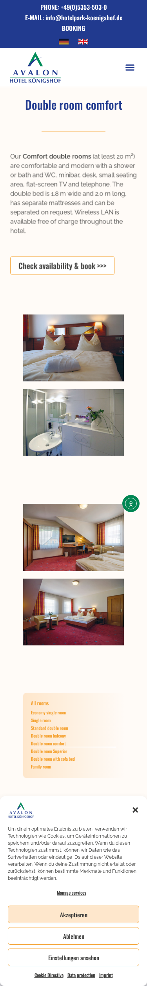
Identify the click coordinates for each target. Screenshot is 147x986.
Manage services (71, 892)
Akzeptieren (73, 914)
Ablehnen (73, 936)
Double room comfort (55, 741)
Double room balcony (55, 735)
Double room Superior (56, 746)
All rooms (49, 712)
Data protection (81, 975)
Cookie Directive (49, 975)
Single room (50, 724)
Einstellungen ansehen (73, 957)
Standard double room (56, 730)
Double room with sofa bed (58, 752)
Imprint (106, 975)
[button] (135, 810)
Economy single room (55, 719)
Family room (50, 757)
